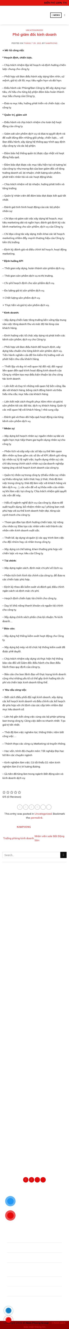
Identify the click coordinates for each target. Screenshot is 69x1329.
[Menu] (56, 15)
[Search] (65, 15)
